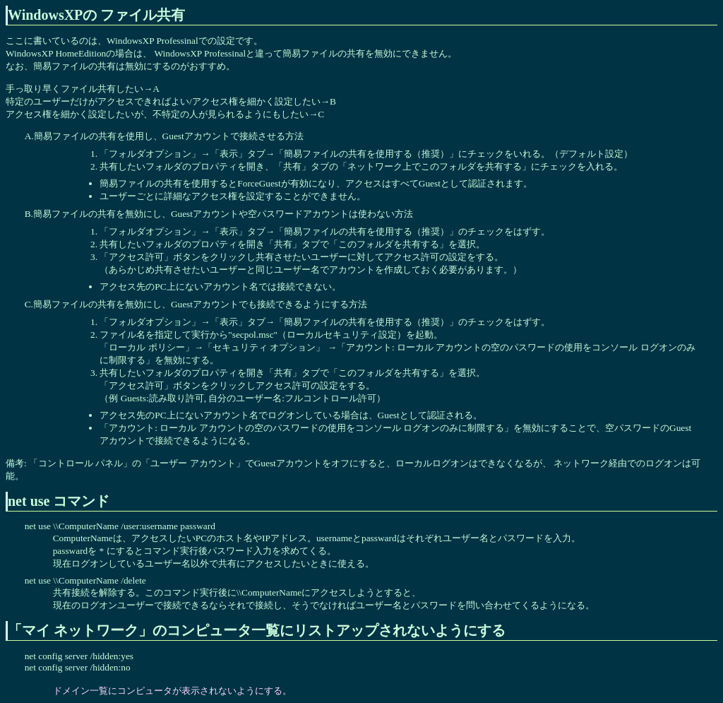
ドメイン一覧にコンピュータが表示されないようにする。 (172, 690)
